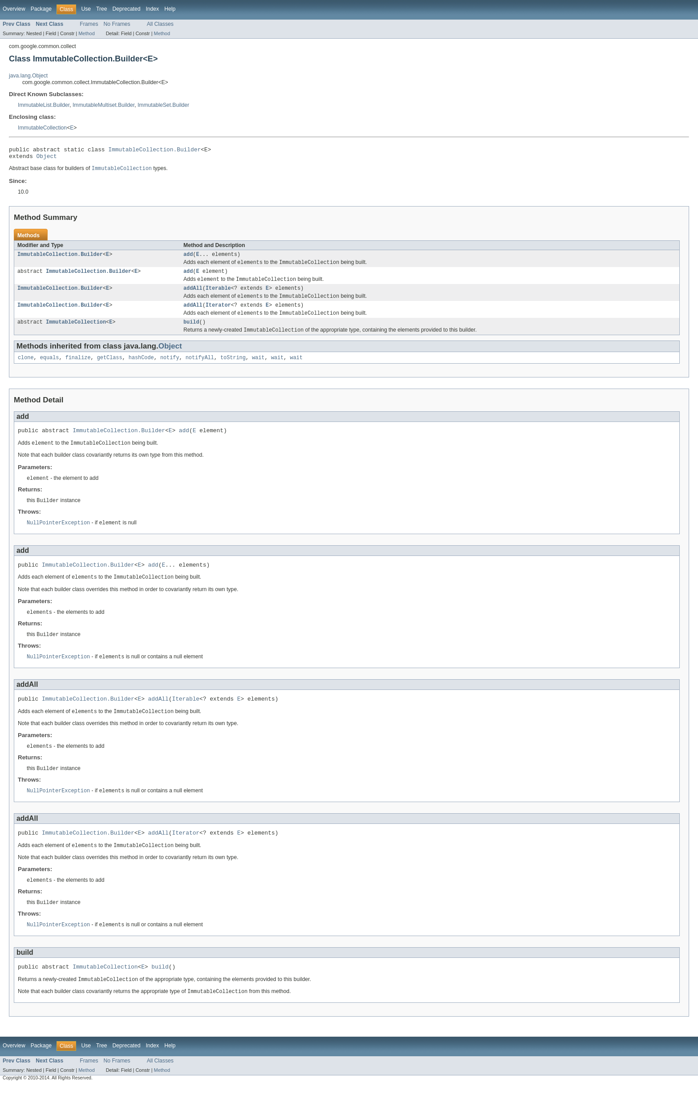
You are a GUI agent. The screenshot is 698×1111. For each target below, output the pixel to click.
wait (258, 368)
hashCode (141, 368)
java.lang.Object (28, 76)
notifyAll (200, 368)
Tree (101, 9)
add (188, 258)
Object (47, 158)
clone (26, 368)
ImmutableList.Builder (43, 105)
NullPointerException (58, 536)
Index (152, 9)
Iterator (218, 312)
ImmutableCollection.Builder (154, 150)
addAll (193, 294)
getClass (109, 368)
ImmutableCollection (42, 128)
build (191, 331)
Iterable (218, 294)
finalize (78, 368)
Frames (89, 24)
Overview (14, 9)
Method (86, 33)
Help (169, 9)
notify (169, 368)
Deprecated (127, 9)
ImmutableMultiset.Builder (103, 105)
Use (86, 9)
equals (49, 368)
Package (41, 9)
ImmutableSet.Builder (163, 105)
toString (233, 368)
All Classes (160, 24)
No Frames (117, 24)
